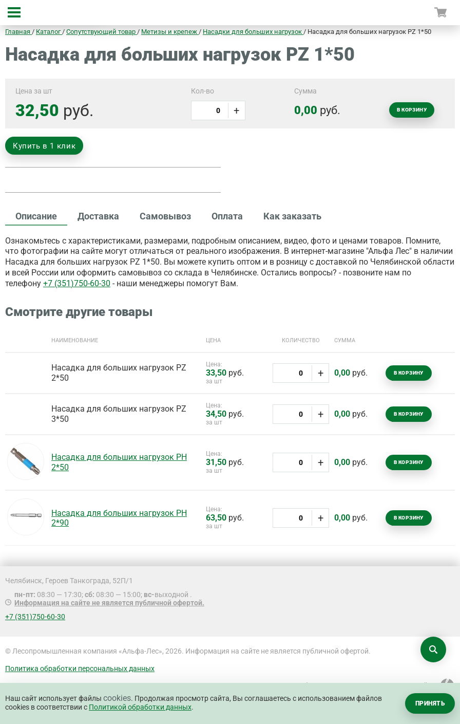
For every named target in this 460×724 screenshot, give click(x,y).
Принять (430, 703)
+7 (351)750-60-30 (76, 283)
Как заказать (292, 216)
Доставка (98, 216)
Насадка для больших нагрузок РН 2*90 (119, 518)
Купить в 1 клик (44, 146)
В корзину (412, 110)
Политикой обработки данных (140, 707)
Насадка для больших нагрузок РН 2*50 (119, 462)
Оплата (227, 216)
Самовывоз (165, 216)
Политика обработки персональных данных (80, 668)
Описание (36, 216)
